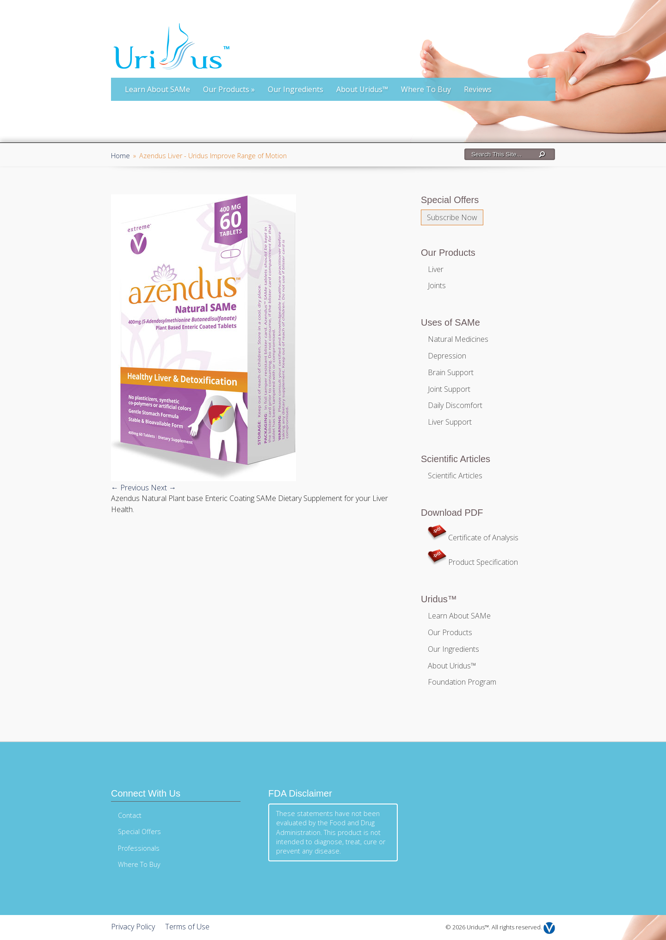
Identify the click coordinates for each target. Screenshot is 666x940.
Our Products (229, 89)
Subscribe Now (452, 217)
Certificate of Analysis (473, 537)
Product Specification (473, 562)
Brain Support (451, 372)
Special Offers (139, 831)
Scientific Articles (455, 475)
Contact (130, 815)
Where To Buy (426, 89)
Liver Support (450, 422)
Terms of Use (187, 926)
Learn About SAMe (157, 89)
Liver (436, 269)
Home (120, 155)
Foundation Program (462, 682)
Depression (447, 356)
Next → (163, 487)
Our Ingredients (295, 89)
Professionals (139, 848)
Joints (437, 285)
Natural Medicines (458, 339)
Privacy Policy (133, 926)
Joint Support (449, 389)
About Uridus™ (362, 89)
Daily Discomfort (455, 405)
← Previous (130, 487)
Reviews (478, 89)
